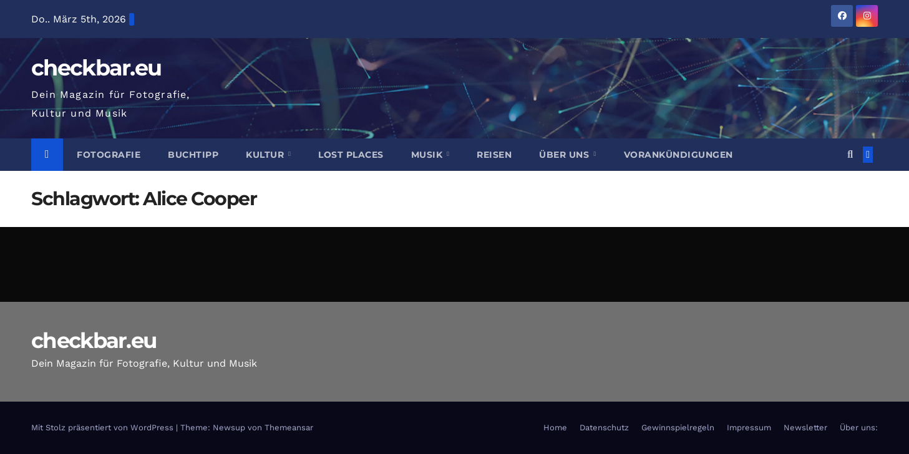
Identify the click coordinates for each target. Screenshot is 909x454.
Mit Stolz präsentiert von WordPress (103, 427)
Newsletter (805, 427)
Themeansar (289, 427)
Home (555, 427)
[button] (850, 154)
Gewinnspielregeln (677, 427)
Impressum (749, 427)
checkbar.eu (96, 67)
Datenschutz (604, 427)
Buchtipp (193, 154)
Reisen (494, 154)
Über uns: (859, 427)
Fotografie (108, 154)
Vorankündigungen (678, 154)
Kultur (266, 154)
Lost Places (351, 154)
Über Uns (565, 154)
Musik (428, 154)
